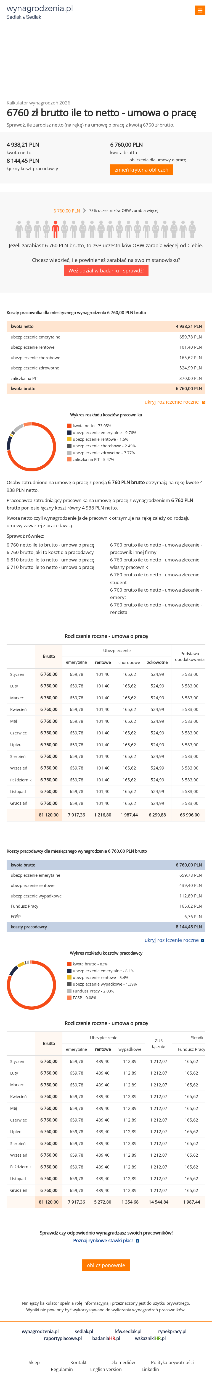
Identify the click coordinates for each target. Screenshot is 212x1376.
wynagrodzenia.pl (40, 1331)
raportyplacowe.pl (63, 1338)
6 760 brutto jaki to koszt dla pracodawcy (50, 552)
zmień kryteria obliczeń (141, 169)
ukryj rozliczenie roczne (172, 401)
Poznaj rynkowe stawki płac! (102, 1240)
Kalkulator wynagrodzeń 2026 (38, 102)
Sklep (34, 1362)
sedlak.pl (84, 1331)
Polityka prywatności (172, 1362)
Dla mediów (122, 1362)
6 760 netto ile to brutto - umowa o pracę (50, 545)
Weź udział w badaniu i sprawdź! (106, 270)
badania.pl (106, 1338)
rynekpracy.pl (172, 1331)
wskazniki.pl (150, 1338)
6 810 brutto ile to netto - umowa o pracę (50, 559)
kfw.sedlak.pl (128, 1331)
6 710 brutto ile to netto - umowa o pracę (50, 567)
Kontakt (78, 1362)
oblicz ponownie (106, 1265)
